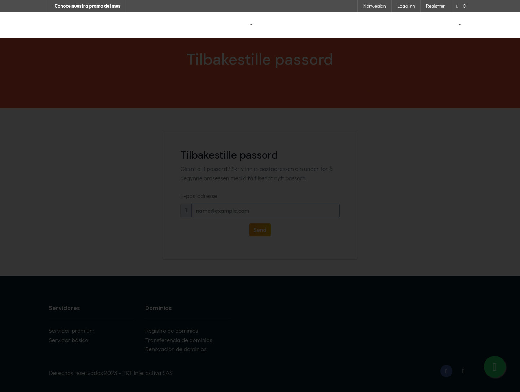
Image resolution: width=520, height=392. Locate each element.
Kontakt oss (418, 25)
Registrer (435, 6)
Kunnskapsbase (329, 25)
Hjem (216, 25)
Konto (449, 25)
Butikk (241, 25)
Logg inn (406, 6)
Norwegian (374, 6)
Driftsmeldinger (282, 25)
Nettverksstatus (376, 25)
